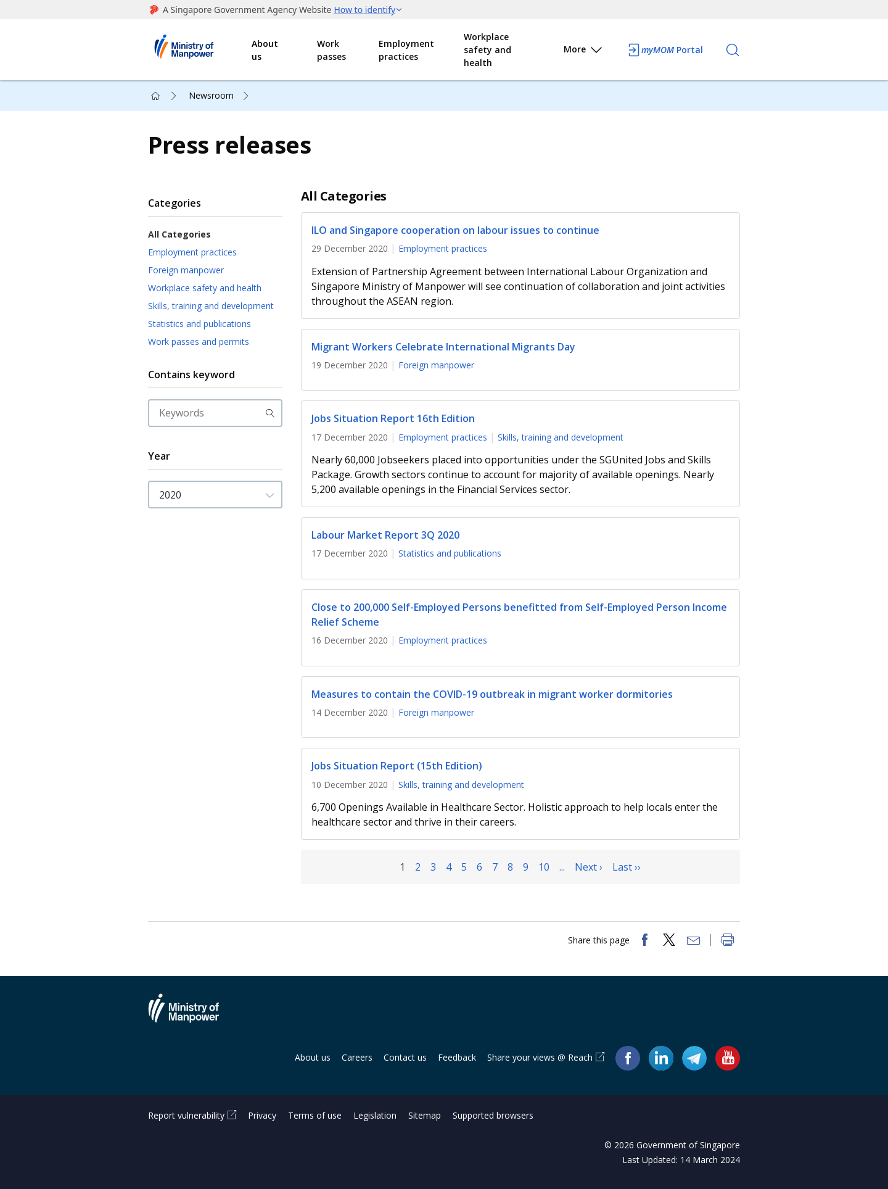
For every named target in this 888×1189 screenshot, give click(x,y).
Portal (665, 50)
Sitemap (424, 1115)
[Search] (732, 50)
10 (543, 867)
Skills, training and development (211, 306)
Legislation (375, 1115)
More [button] (584, 51)
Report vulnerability (186, 1115)
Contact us (405, 1057)
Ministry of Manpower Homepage (200, 49)
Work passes (331, 50)
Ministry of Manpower (193, 1015)
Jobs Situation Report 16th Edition (393, 419)
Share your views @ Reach (540, 1057)
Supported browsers (493, 1115)
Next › (588, 867)
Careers (357, 1057)
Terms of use (315, 1115)
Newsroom (211, 95)
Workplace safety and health (487, 49)
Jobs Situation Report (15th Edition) (396, 766)
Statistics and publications (199, 323)
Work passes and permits (198, 341)
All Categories (179, 234)
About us (265, 50)
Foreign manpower (186, 270)
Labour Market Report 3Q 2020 (385, 535)
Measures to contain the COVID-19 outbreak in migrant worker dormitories (492, 694)
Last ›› (626, 867)
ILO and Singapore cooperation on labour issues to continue (455, 230)
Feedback (457, 1057)
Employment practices (406, 50)
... (562, 867)
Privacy (262, 1115)
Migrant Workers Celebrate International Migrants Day (443, 347)
